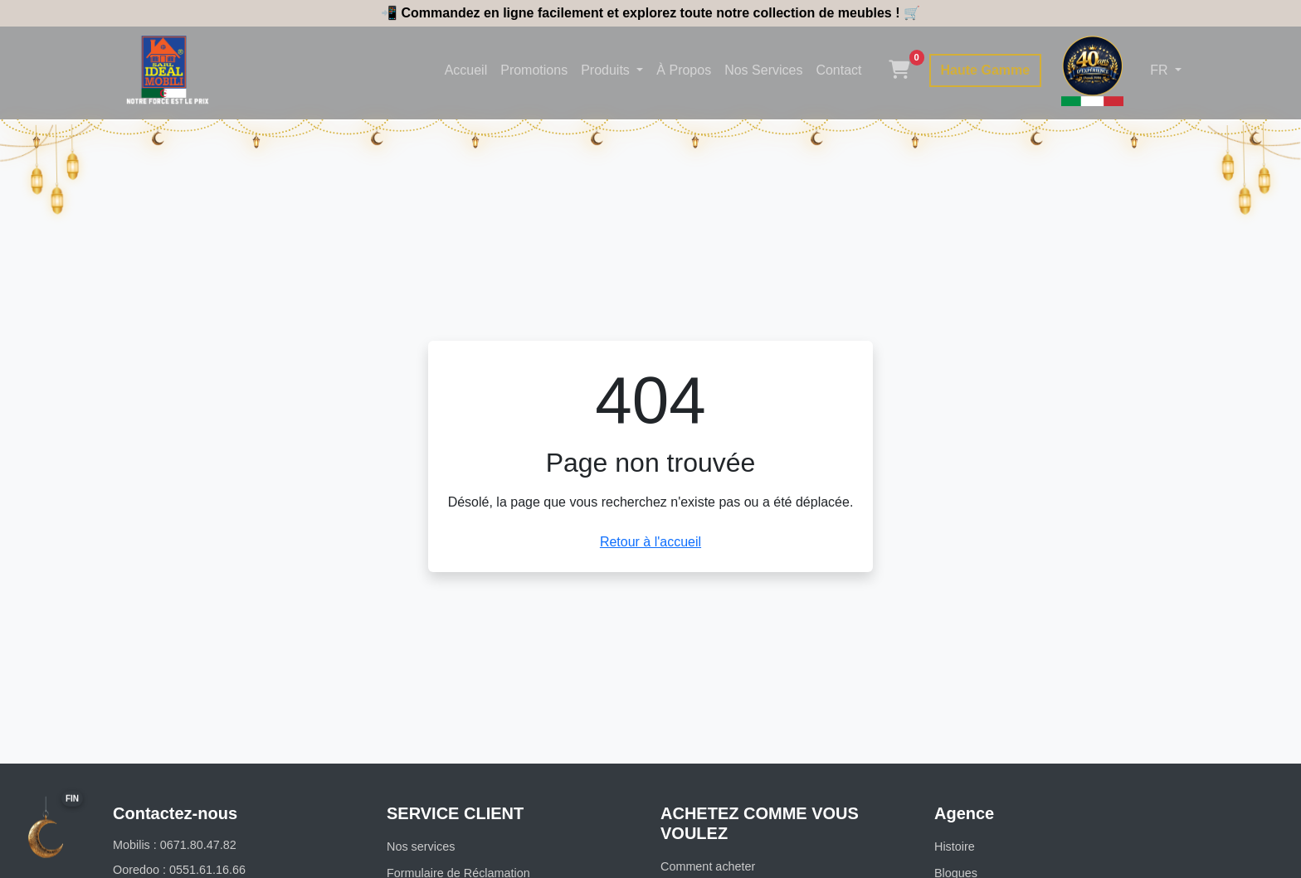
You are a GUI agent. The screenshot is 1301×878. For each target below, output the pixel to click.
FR (1161, 70)
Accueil (466, 70)
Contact (838, 70)
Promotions (534, 70)
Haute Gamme (986, 70)
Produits (607, 70)
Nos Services (763, 70)
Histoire (954, 846)
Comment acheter (707, 866)
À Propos (683, 70)
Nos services (421, 846)
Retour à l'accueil (650, 542)
